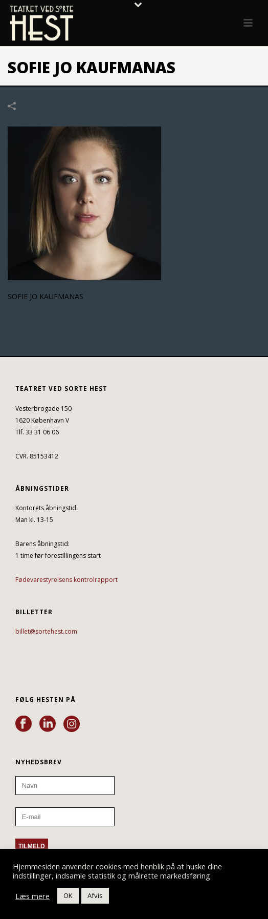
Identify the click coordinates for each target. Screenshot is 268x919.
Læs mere (32, 896)
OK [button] (68, 895)
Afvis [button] (95, 895)
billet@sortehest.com (46, 631)
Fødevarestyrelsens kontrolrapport (66, 579)
